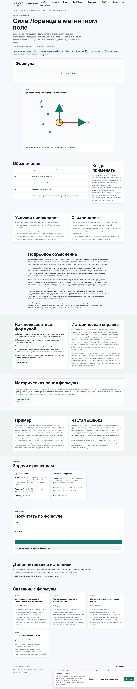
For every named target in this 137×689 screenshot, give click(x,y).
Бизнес (66, 2)
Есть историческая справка (37, 55)
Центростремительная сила (27, 636)
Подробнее (93, 679)
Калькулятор (19, 55)
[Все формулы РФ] (25, 4)
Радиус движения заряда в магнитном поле (65, 600)
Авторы (43, 6)
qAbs (32, 525)
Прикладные (92, 2)
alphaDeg (32, 534)
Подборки (105, 2)
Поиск (49, 6)
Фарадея (50, 392)
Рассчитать (68, 542)
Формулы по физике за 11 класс (51, 51)
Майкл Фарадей (24, 400)
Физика (23, 10)
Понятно (129, 679)
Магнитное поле (111, 51)
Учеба (43, 2)
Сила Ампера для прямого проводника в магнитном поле (28, 600)
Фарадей (85, 337)
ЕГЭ (35, 51)
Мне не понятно (22, 362)
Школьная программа (22, 51)
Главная (16, 10)
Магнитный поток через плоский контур (104, 600)
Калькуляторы (118, 2)
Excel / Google (78, 2)
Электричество (34, 10)
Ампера (95, 190)
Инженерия (54, 2)
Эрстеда (74, 334)
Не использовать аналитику (110, 679)
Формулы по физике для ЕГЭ (77, 51)
